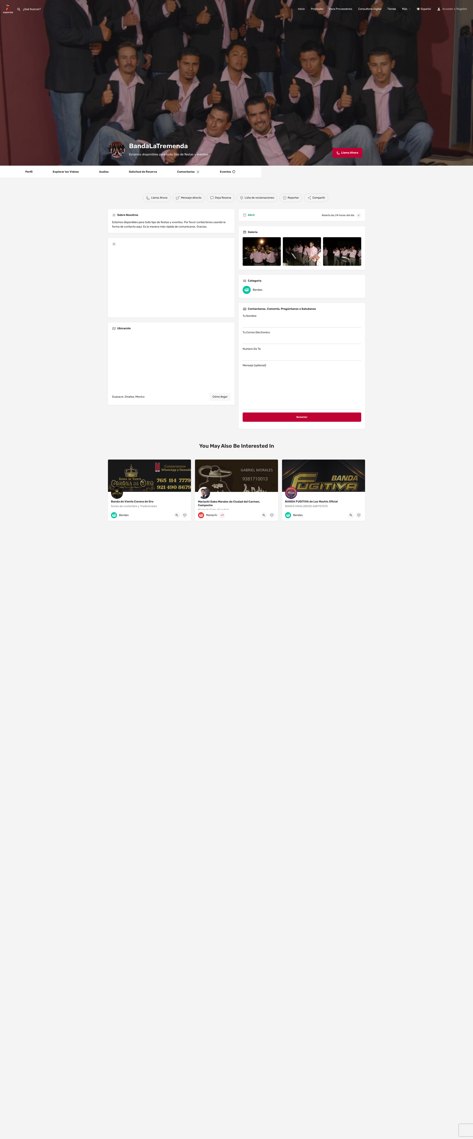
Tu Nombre (302, 320)
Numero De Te (302, 353)
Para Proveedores (340, 9)
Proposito (317, 9)
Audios (104, 171)
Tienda (391, 9)
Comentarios (188, 172)
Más (404, 9)
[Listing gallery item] (262, 251)
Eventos (227, 172)
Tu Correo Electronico (302, 337)
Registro (461, 9)
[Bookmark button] (185, 515)
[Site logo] (8, 8)
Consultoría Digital (369, 9)
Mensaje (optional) (302, 386)
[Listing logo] (117, 150)
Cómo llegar (220, 396)
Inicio (301, 9)
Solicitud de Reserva (143, 171)
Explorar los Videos (66, 171)
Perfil (29, 171)
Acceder (447, 9)
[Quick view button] (177, 515)
